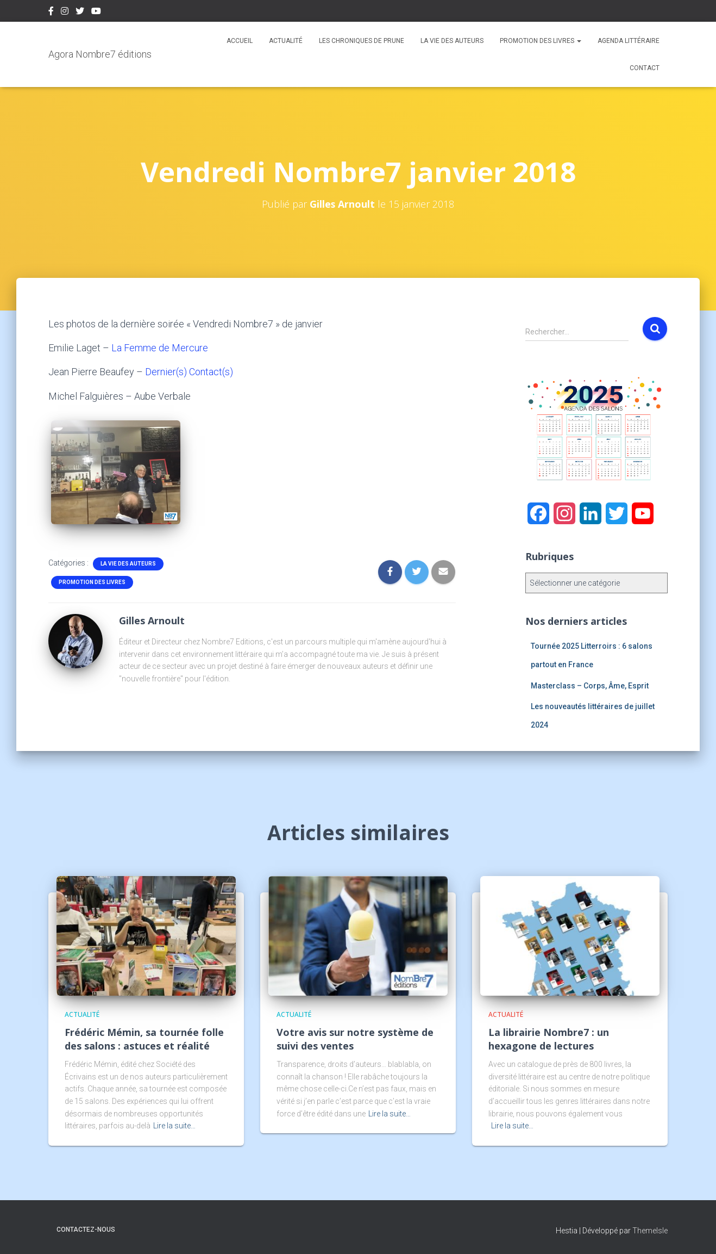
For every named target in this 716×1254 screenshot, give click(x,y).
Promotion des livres (540, 41)
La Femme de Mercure (159, 347)
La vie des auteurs (451, 41)
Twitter (80, 12)
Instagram (64, 12)
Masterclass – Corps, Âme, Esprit (590, 685)
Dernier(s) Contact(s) (189, 371)
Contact (645, 68)
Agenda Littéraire (629, 41)
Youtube (96, 12)
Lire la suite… (174, 1125)
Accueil (240, 41)
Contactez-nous (85, 1229)
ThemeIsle (650, 1230)
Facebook (51, 12)
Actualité (286, 41)
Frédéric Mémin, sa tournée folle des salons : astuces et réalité (144, 1038)
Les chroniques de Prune (361, 41)
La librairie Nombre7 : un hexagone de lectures (548, 1038)
